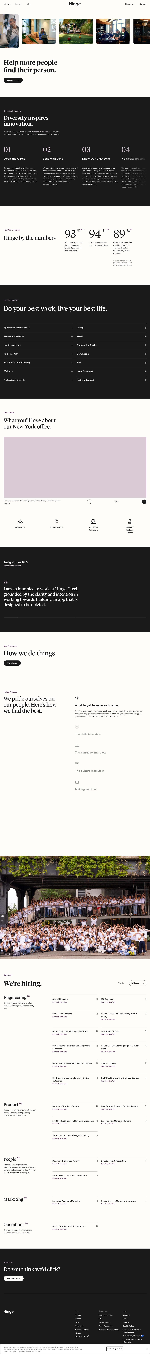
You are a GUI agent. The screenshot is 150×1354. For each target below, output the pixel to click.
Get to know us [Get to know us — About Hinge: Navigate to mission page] (13, 1278)
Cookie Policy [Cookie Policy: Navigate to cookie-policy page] (128, 1326)
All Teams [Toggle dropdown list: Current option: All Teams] (137, 983)
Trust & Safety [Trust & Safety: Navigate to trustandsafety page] (104, 1322)
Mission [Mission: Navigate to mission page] (78, 1315)
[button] (38, 327)
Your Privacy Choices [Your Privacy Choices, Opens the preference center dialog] (115, 1349)
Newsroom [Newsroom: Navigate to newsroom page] (79, 1326)
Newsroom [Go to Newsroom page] (129, 4)
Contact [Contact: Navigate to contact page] (78, 1336)
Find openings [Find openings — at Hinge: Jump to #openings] (13, 80)
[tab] (39, 618)
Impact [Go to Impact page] (18, 4)
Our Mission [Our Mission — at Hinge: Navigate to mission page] (12, 663)
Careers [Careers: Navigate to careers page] (78, 1319)
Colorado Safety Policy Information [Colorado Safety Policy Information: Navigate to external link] (132, 1341)
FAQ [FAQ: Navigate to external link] (100, 1319)
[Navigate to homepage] (9, 1312)
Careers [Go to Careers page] (143, 4)
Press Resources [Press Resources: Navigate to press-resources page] (105, 1326)
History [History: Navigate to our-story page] (78, 1333)
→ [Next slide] (144, 502)
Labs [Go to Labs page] (29, 4)
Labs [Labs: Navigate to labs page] (77, 1322)
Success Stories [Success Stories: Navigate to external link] (81, 1329)
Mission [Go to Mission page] (7, 4)
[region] (75, 1349)
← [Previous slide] (89, 502)
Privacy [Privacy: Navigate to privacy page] (126, 1322)
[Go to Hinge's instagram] (88, 1336)
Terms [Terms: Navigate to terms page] (125, 1319)
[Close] (146, 1348)
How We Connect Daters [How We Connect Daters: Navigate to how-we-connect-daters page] (109, 1329)
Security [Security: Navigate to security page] (126, 1315)
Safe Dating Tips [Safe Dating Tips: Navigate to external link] (105, 1315)
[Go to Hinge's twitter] (84, 1336)
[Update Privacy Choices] (133, 1335)
